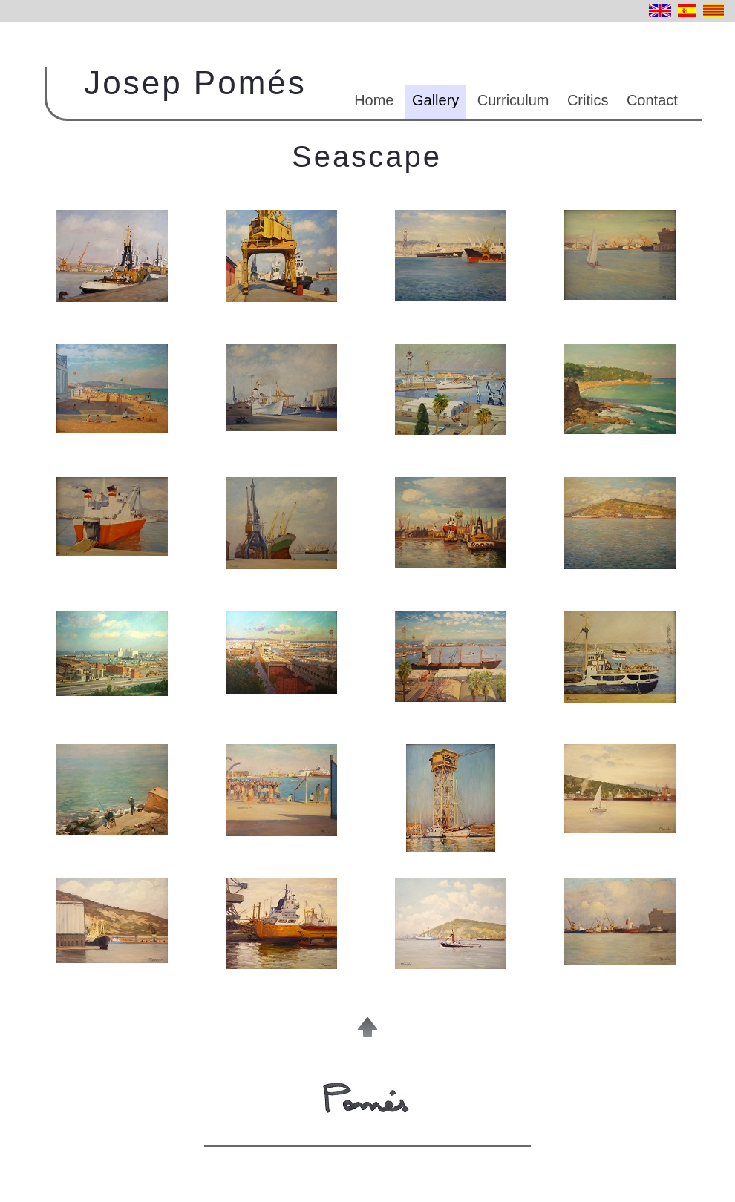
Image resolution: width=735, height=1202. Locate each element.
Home (373, 100)
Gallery (435, 100)
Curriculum (513, 100)
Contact (652, 100)
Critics (588, 100)
